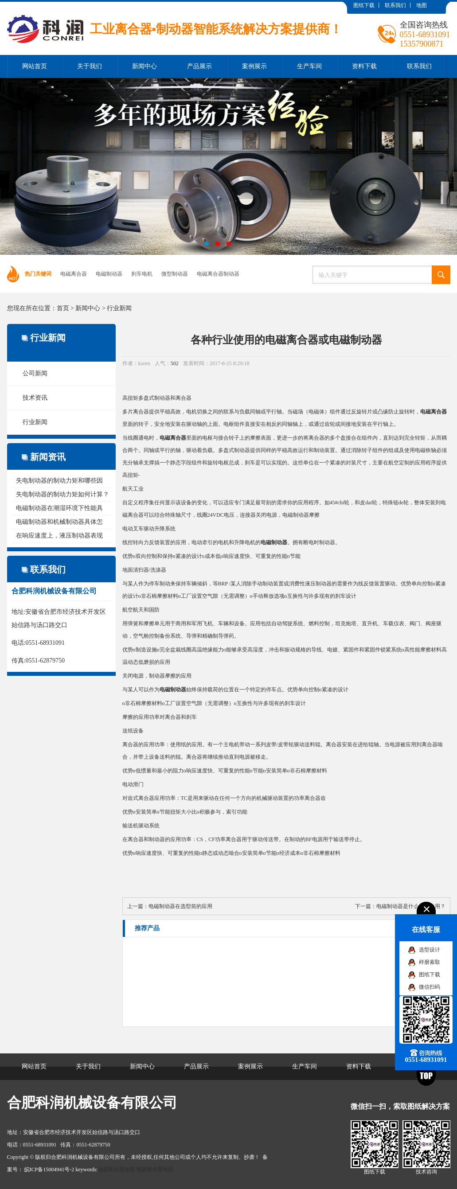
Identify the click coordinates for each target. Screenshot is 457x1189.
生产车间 (309, 66)
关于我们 (89, 66)
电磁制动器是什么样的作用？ (410, 906)
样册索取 (429, 962)
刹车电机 (141, 274)
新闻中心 (144, 66)
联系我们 (395, 5)
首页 (63, 308)
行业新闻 (119, 308)
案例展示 (254, 66)
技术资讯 (35, 397)
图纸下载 (364, 5)
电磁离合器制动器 (218, 274)
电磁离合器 (73, 274)
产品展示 (199, 66)
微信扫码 (429, 987)
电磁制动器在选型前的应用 (180, 906)
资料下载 (364, 66)
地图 (421, 5)
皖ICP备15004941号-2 (49, 1169)
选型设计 (429, 950)
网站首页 (34, 66)
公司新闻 (35, 373)
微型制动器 (174, 274)
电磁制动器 (109, 274)
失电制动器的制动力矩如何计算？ (62, 494)
